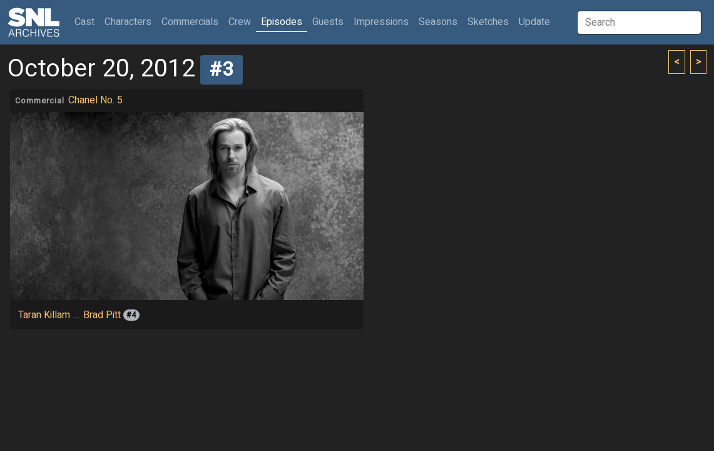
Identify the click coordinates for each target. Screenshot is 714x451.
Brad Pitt (102, 315)
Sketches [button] (488, 21)
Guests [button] (328, 21)
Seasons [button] (438, 21)
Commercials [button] (189, 21)
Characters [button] (128, 21)
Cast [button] (86, 21)
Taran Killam (44, 315)
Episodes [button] (281, 21)
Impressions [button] (381, 21)
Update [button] (534, 21)
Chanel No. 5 (95, 100)
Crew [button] (239, 21)
